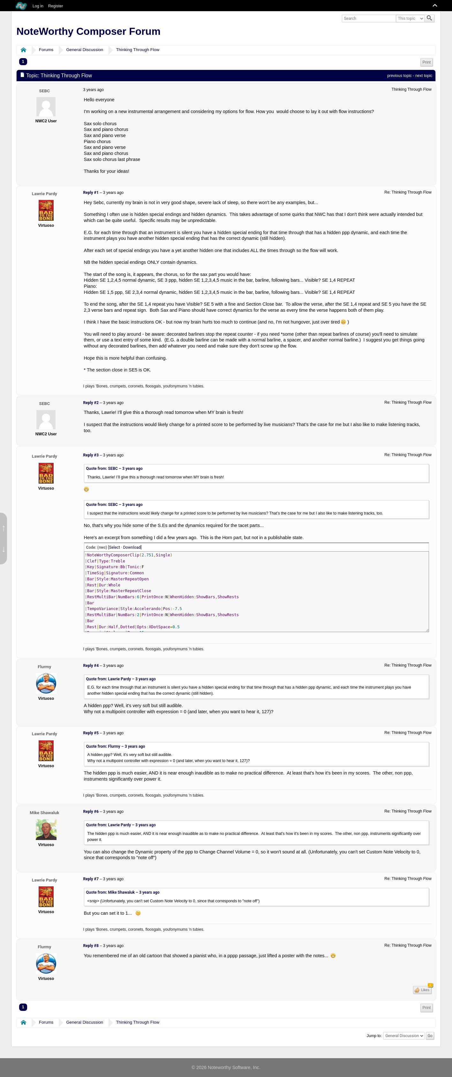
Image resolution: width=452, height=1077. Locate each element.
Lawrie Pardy (44, 193)
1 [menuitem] (23, 61)
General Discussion (84, 49)
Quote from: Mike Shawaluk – (123, 892)
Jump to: (374, 1036)
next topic (423, 75)
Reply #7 (91, 879)
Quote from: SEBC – (114, 468)
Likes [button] (426, 989)
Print (427, 62)
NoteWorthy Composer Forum (88, 31)
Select (114, 547)
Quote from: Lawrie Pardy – (121, 679)
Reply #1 (91, 192)
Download (132, 547)
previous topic (399, 75)
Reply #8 (91, 945)
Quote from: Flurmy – (115, 746)
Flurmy (44, 666)
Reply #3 (91, 455)
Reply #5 (91, 733)
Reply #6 (91, 811)
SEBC (44, 90)
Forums (46, 49)
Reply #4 (91, 665)
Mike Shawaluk (44, 812)
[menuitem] (426, 62)
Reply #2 (91, 403)
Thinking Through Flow (137, 49)
